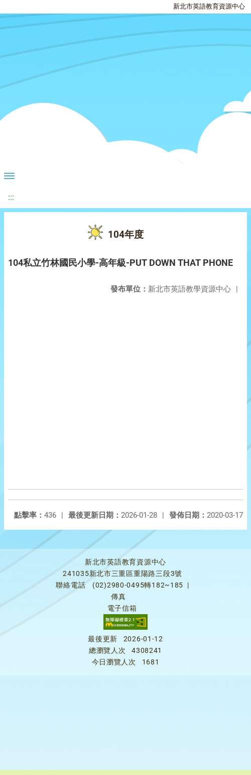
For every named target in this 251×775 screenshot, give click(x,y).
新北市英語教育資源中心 (209, 6)
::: (11, 197)
